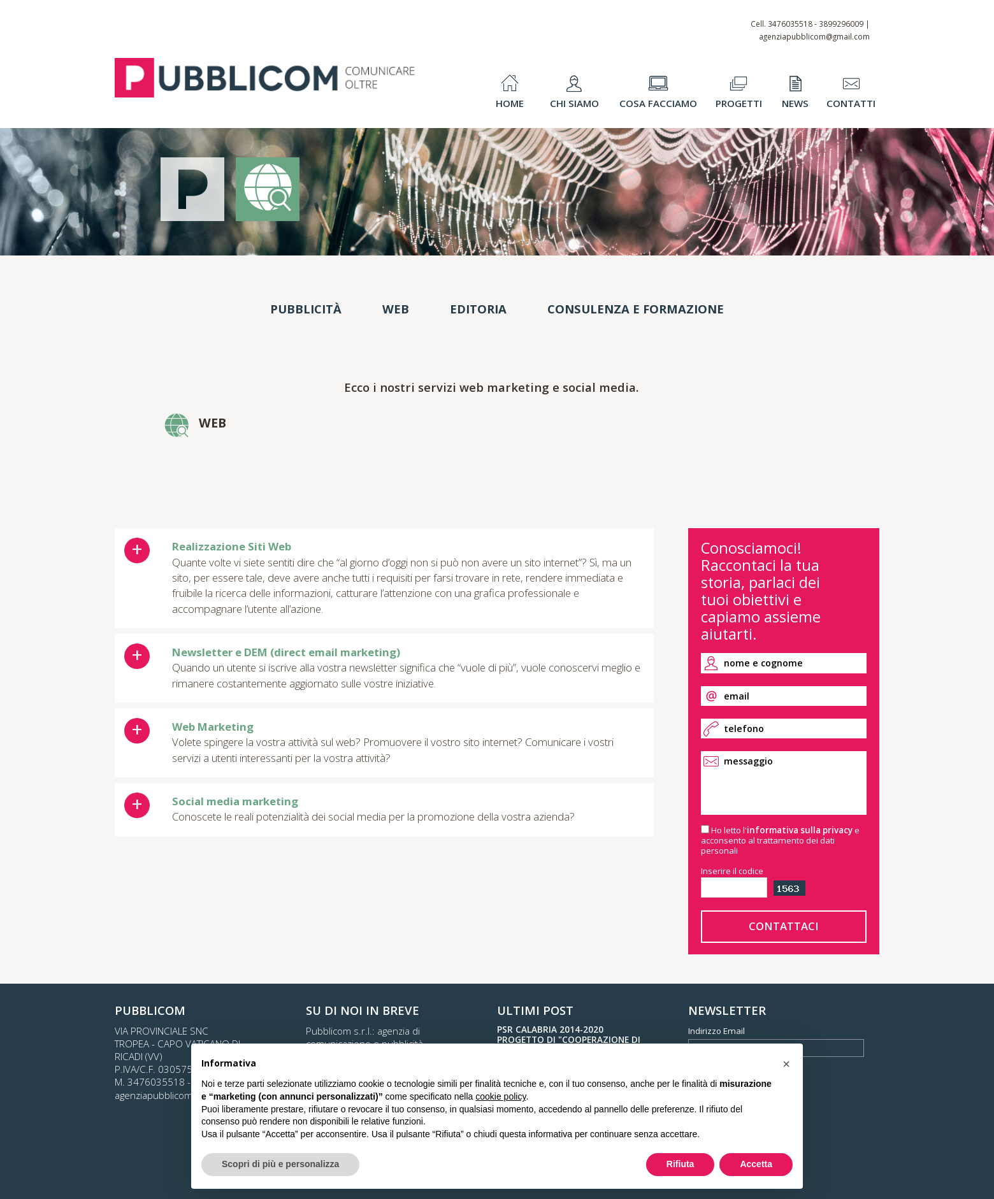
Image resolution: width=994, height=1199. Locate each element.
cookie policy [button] (500, 1096)
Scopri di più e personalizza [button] (280, 1164)
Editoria (478, 309)
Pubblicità (306, 309)
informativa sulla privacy (800, 830)
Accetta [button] (756, 1164)
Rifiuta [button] (680, 1164)
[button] (786, 1064)
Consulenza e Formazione (635, 309)
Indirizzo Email (716, 1031)
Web (395, 309)
